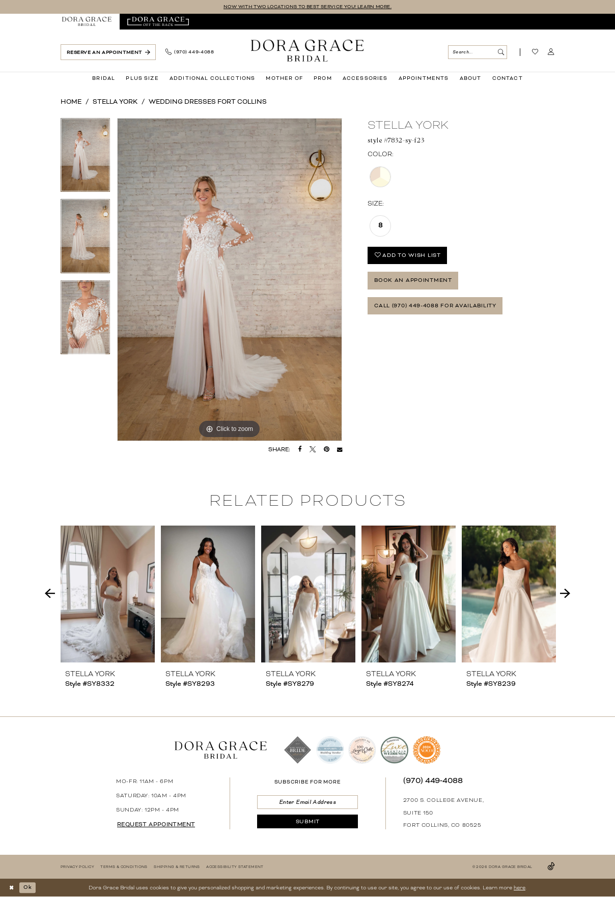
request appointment (156, 824)
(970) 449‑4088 (433, 780)
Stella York (115, 102)
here (519, 887)
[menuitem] (87, 22)
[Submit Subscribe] (307, 822)
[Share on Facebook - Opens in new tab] (300, 449)
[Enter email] (307, 802)
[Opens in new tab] (158, 22)
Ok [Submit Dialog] (28, 887)
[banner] (307, 50)
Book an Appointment (413, 280)
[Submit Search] (500, 52)
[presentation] (108, 594)
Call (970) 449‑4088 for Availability (435, 306)
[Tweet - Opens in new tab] (313, 449)
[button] (551, 52)
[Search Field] (477, 52)
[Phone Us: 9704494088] (189, 52)
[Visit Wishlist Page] (535, 52)
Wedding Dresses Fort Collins (208, 102)
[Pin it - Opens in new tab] (326, 449)
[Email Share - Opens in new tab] (339, 449)
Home (71, 102)
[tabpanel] (85, 158)
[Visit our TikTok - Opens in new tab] (550, 866)
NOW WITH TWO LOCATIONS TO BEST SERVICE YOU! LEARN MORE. (307, 7)
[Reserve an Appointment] (108, 52)
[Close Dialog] (11, 887)
